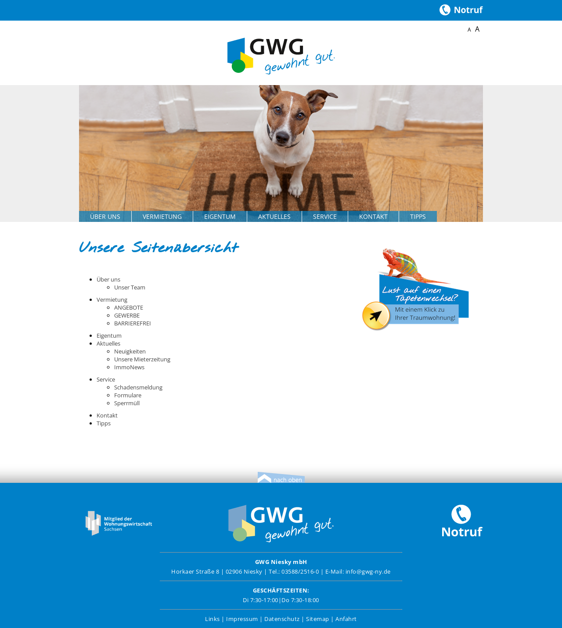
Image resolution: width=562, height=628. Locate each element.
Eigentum (220, 216)
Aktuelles (274, 216)
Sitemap (317, 619)
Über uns (105, 216)
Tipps (418, 216)
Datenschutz (282, 619)
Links (212, 619)
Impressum (242, 619)
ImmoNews (129, 367)
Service (325, 216)
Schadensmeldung (138, 387)
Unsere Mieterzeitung (142, 359)
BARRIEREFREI (132, 323)
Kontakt (373, 216)
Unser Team (129, 287)
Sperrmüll (127, 403)
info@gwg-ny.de (368, 571)
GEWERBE (127, 315)
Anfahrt (346, 619)
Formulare (127, 395)
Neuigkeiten (130, 351)
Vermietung (162, 216)
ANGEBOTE (128, 307)
